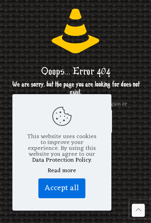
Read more (62, 171)
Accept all (62, 188)
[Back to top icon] (138, 210)
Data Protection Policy (61, 160)
